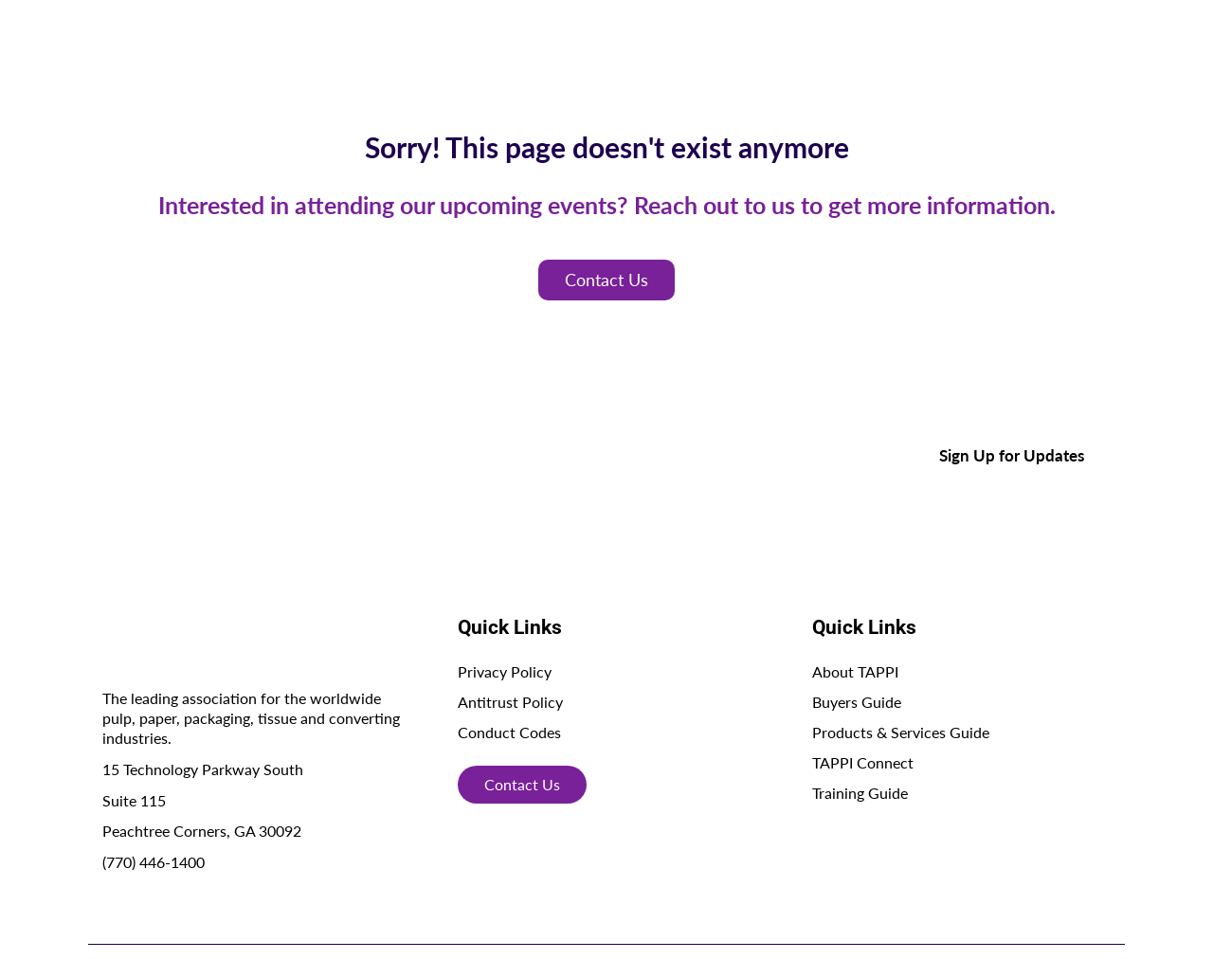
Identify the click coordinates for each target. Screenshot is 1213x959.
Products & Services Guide (900, 732)
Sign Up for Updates (1011, 455)
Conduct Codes (509, 732)
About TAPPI (855, 671)
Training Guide (860, 793)
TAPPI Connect (863, 762)
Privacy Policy (505, 671)
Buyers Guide (856, 702)
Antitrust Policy (510, 702)
